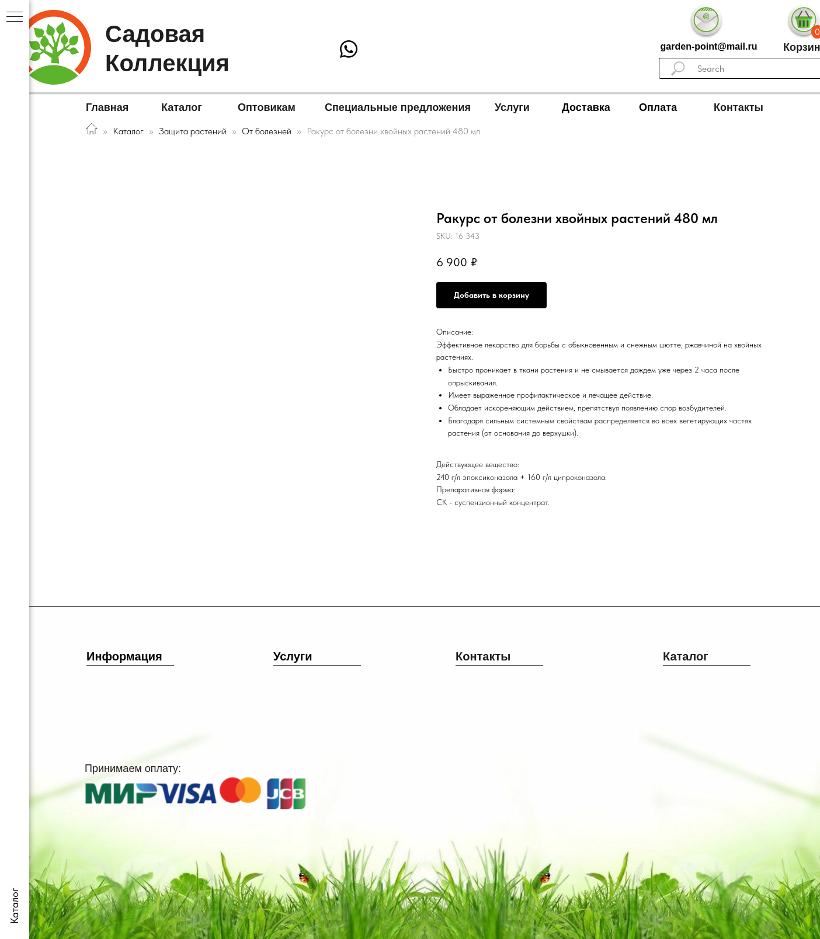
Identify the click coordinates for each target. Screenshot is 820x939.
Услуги (512, 107)
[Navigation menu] (14, 17)
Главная (107, 107)
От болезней (268, 131)
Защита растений (193, 131)
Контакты (738, 107)
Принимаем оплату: (133, 768)
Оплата (658, 107)
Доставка (586, 107)
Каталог (181, 107)
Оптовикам (267, 107)
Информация (124, 656)
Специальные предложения (398, 107)
